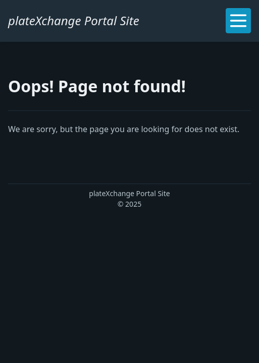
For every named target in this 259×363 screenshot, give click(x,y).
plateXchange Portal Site (73, 20)
